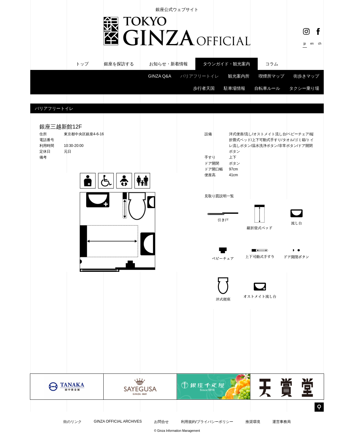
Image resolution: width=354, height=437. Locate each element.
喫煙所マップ (271, 76)
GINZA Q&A (159, 76)
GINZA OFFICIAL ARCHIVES (118, 421)
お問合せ (161, 422)
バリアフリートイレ (199, 76)
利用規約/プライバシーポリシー (207, 422)
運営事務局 (281, 422)
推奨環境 (252, 422)
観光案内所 (238, 76)
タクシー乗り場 (304, 88)
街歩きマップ (306, 76)
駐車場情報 (234, 88)
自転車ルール (267, 88)
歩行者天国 (204, 88)
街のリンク (72, 422)
